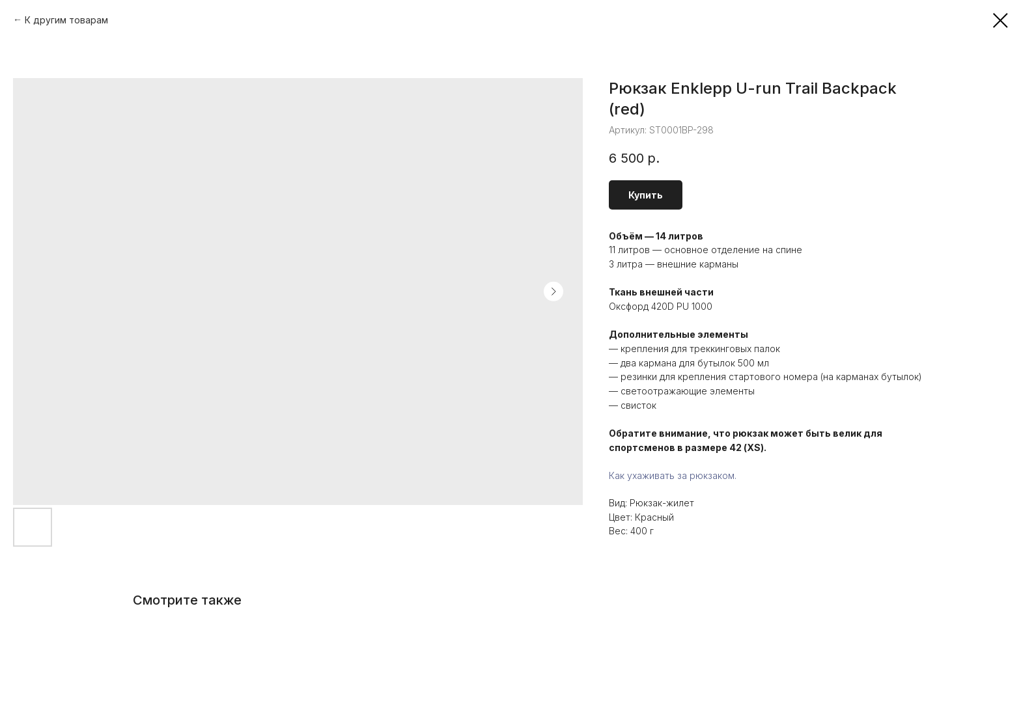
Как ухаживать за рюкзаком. (672, 475)
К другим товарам (66, 19)
